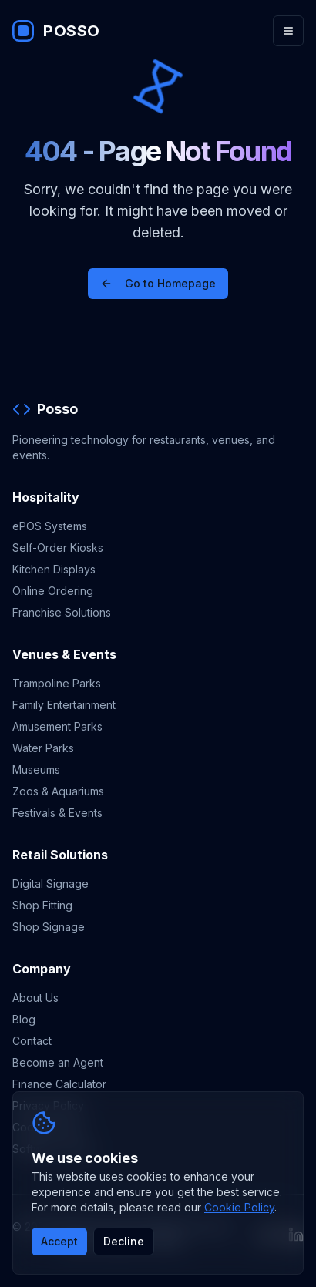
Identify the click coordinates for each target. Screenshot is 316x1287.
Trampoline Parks (56, 683)
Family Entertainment (64, 704)
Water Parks (43, 747)
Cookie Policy (239, 1207)
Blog (23, 1019)
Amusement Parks (57, 726)
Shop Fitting (42, 905)
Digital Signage (50, 883)
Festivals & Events (57, 812)
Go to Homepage (158, 283)
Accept (59, 1241)
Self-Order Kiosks (57, 547)
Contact (32, 1040)
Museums (36, 769)
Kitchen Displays (54, 569)
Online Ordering (52, 590)
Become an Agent (57, 1062)
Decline (123, 1241)
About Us (35, 997)
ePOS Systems (49, 526)
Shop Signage (48, 926)
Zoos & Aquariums (58, 791)
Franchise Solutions (61, 612)
